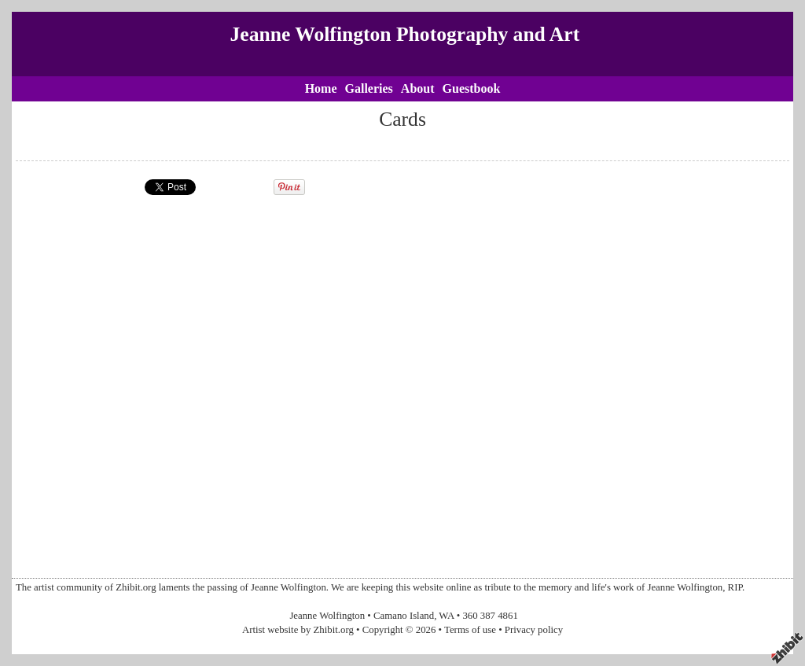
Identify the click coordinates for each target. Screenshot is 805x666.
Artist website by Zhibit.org (298, 629)
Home (321, 88)
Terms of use (470, 629)
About (418, 88)
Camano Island (403, 615)
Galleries (369, 88)
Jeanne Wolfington (327, 615)
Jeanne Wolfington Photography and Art (405, 34)
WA (446, 615)
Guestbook (472, 88)
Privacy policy (534, 629)
